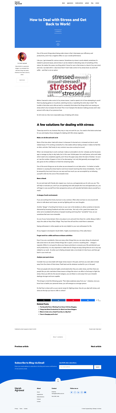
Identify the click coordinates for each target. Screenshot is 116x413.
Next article (95, 346)
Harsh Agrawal (18, 3)
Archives (99, 408)
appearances (70, 3)
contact (97, 3)
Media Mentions (40, 397)
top (58, 381)
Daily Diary (98, 329)
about (63, 3)
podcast (87, 3)
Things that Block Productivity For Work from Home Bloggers (60, 309)
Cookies (25, 408)
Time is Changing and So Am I (49, 314)
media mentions (79, 3)
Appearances (40, 394)
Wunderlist (42, 154)
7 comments (58, 337)
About (38, 392)
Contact (39, 401)
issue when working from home (76, 147)
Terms (21, 408)
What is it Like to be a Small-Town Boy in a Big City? (57, 312)
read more (22, 80)
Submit (98, 367)
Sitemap (94, 408)
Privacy (16, 408)
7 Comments (58, 31)
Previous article (23, 346)
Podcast (39, 399)
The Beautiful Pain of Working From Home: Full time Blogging (60, 307)
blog (92, 3)
